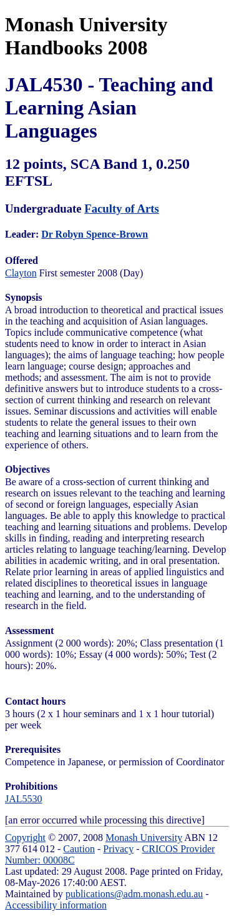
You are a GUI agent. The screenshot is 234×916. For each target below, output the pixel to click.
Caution (79, 848)
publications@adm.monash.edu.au (134, 893)
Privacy (118, 848)
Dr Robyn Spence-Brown (94, 234)
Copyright (25, 837)
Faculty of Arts (121, 208)
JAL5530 (23, 798)
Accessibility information (56, 905)
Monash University (143, 837)
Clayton (21, 273)
